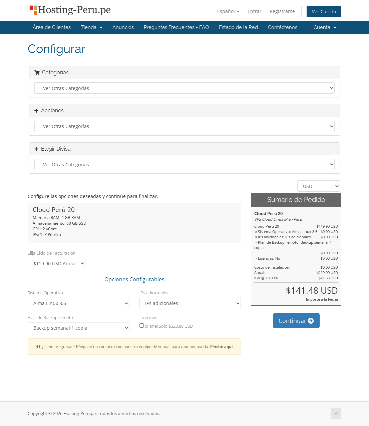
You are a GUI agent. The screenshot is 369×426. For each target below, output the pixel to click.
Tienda (91, 27)
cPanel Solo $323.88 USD (166, 326)
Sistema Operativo (45, 293)
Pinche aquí (221, 346)
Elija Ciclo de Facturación (52, 253)
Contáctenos (282, 27)
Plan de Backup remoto (50, 317)
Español (228, 11)
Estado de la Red (238, 27)
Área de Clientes (52, 27)
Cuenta (325, 27)
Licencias (148, 317)
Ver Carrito (324, 11)
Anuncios (123, 27)
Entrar (255, 11)
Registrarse (282, 11)
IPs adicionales (153, 293)
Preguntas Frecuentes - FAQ (176, 27)
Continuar (296, 321)
